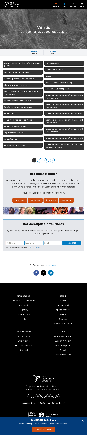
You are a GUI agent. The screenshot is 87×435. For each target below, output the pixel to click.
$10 (35, 200)
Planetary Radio (63, 305)
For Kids (24, 319)
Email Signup (24, 341)
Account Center (29, 403)
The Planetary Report (63, 323)
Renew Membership (63, 336)
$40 (66, 200)
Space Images (63, 310)
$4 (20, 200)
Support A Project (63, 341)
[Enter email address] (53, 243)
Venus (54, 265)
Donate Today (43, 429)
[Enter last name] (34, 243)
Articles (63, 300)
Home (47, 265)
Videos (63, 314)
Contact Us (44, 403)
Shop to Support (63, 345)
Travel (63, 350)
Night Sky (24, 310)
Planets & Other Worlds (24, 300)
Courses (63, 319)
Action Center (24, 336)
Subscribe (72, 243)
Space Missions (24, 305)
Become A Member (24, 345)
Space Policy (24, 314)
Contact (24, 350)
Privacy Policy (35, 247)
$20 (51, 200)
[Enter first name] (15, 243)
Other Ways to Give (63, 354)
